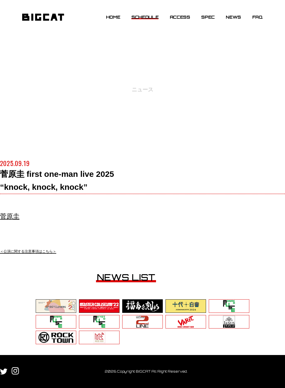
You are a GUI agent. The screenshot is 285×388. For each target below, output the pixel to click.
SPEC (208, 17)
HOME (113, 17)
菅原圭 (9, 216)
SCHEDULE (144, 17)
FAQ (257, 17)
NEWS (233, 17)
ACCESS (180, 17)
